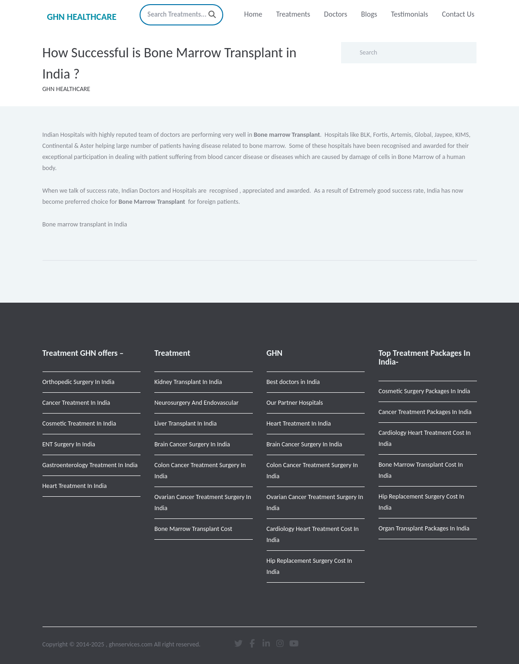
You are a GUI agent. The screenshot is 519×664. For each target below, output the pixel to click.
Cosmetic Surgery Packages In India (424, 391)
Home (253, 14)
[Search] (212, 14)
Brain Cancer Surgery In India (192, 444)
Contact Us (458, 14)
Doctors (335, 14)
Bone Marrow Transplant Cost (193, 529)
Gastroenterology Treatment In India (90, 465)
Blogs (369, 14)
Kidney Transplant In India (188, 382)
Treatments (293, 14)
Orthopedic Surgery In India (79, 382)
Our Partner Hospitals (295, 403)
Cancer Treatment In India (76, 403)
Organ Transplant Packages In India (424, 528)
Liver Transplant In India (185, 423)
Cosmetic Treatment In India (79, 423)
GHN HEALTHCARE (82, 16)
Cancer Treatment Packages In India (425, 412)
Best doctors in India (293, 382)
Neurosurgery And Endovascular (196, 403)
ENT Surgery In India (69, 444)
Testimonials (409, 14)
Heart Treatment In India (75, 486)
